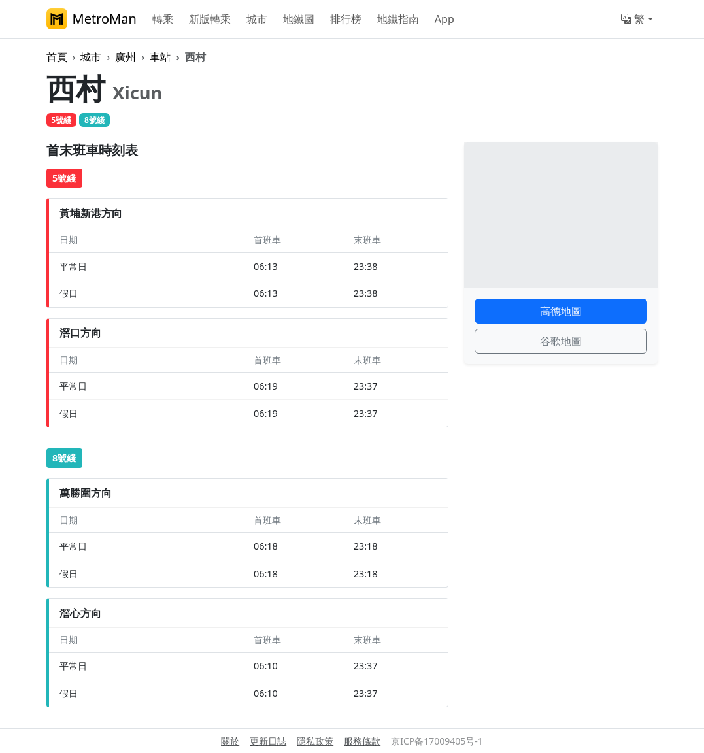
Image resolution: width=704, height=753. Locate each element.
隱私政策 (315, 741)
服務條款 (362, 741)
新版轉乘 (210, 19)
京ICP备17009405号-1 (437, 741)
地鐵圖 (298, 19)
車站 (160, 57)
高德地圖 (561, 311)
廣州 (125, 57)
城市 (256, 19)
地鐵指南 (398, 19)
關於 (230, 741)
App (444, 19)
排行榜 (345, 19)
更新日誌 (268, 741)
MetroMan (91, 18)
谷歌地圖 (561, 341)
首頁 (56, 57)
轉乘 (162, 19)
